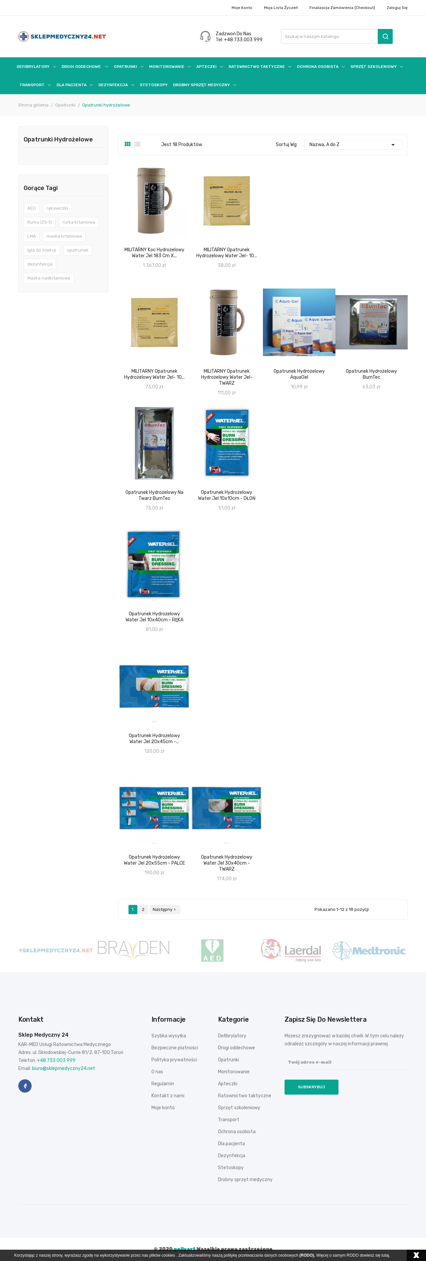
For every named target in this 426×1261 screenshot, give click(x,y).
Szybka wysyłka (168, 1036)
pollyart (185, 1249)
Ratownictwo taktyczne (244, 1096)
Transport (228, 1120)
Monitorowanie (234, 1072)
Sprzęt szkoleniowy (239, 1108)
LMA (31, 236)
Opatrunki (228, 1060)
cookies (168, 1255)
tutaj (385, 1255)
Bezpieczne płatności (174, 1048)
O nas (157, 1072)
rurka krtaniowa (79, 222)
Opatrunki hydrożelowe (58, 139)
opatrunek (78, 250)
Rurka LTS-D (39, 222)
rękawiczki (57, 208)
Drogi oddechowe (236, 1048)
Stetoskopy (231, 1167)
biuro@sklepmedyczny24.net (63, 1068)
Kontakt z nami (167, 1096)
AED (31, 208)
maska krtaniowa (64, 236)
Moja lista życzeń (281, 7)
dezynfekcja (40, 264)
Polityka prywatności (174, 1060)
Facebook (25, 1086)
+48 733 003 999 (56, 1060)
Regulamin (162, 1084)
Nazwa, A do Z (353, 145)
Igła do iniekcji (41, 250)
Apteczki (227, 1084)
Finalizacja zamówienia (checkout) (342, 7)
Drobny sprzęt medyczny (245, 1179)
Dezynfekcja (231, 1155)
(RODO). (307, 1255)
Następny (165, 909)
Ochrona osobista (237, 1132)
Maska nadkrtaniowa (48, 278)
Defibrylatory (232, 1036)
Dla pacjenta (231, 1144)
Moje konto (242, 7)
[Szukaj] (337, 36)
